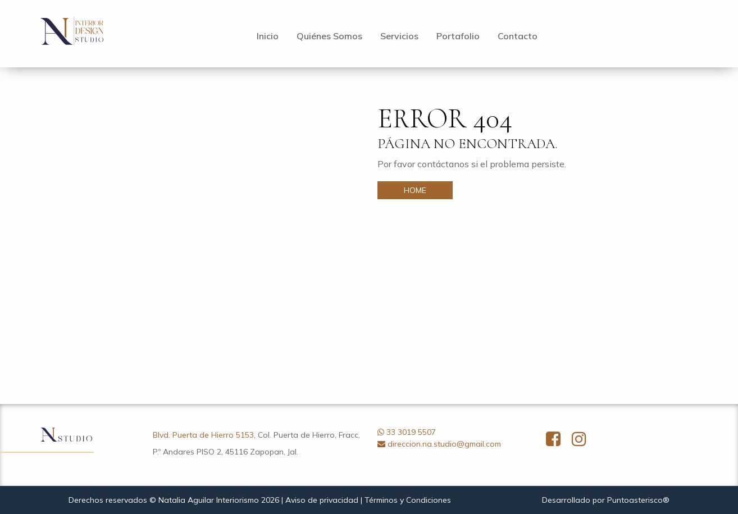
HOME (415, 190)
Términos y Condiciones (408, 500)
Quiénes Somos (329, 36)
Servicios (399, 36)
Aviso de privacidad (321, 500)
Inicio (268, 36)
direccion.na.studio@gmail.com (444, 444)
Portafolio (458, 36)
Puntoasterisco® (638, 500)
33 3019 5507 (411, 432)
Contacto (517, 36)
